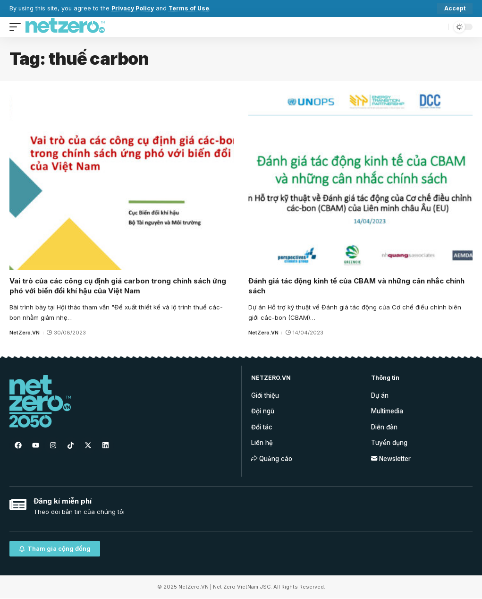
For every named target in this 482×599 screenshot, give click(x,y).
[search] (439, 27)
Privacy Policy (133, 8)
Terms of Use (190, 8)
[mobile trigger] (17, 27)
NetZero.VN (24, 332)
